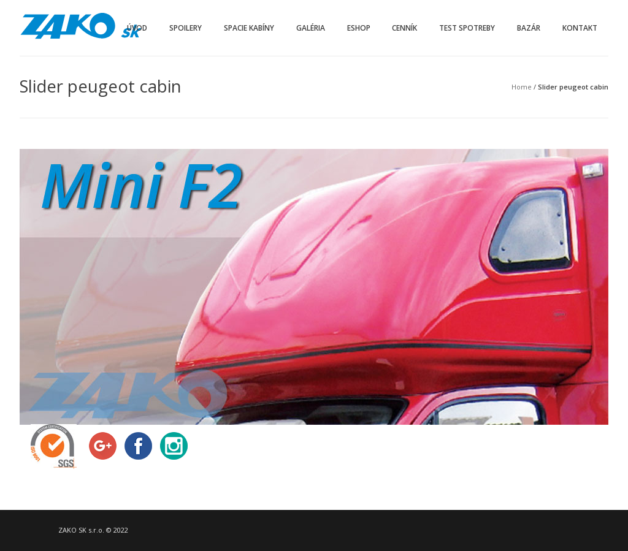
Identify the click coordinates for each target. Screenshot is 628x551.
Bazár (528, 28)
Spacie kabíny (249, 28)
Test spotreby (467, 28)
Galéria (310, 28)
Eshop (358, 28)
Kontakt (579, 28)
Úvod (137, 28)
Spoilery (185, 28)
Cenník (404, 28)
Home (521, 86)
